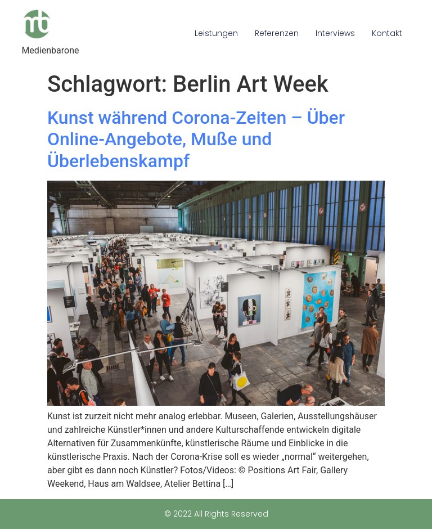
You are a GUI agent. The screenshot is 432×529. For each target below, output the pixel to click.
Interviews (335, 33)
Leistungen (216, 33)
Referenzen (277, 33)
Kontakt (387, 33)
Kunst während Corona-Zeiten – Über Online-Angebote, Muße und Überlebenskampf (196, 139)
